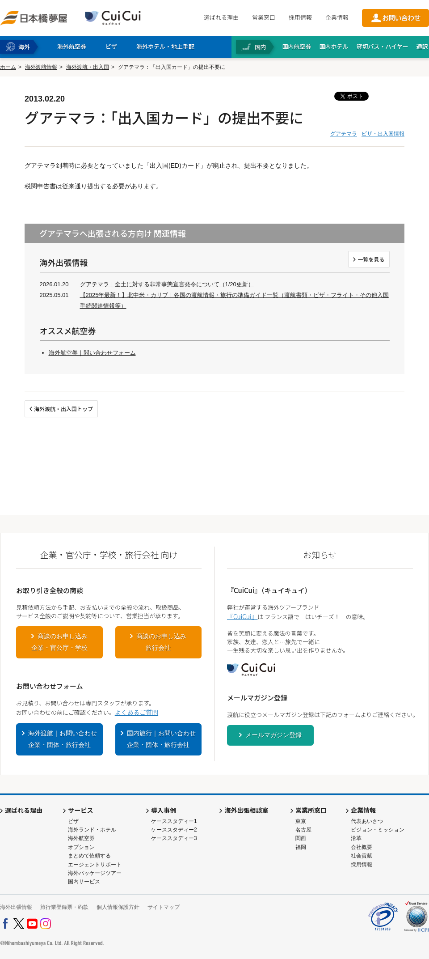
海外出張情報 (16, 907)
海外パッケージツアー (95, 873)
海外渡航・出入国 (87, 67)
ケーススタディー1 (174, 821)
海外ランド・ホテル (92, 830)
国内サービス (84, 881)
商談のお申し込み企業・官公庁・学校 (59, 641)
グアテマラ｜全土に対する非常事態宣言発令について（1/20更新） (167, 284)
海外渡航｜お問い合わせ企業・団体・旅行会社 (62, 739)
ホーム (8, 67)
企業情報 (337, 17)
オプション (81, 847)
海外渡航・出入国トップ (63, 408)
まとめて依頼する (89, 856)
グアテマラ (343, 134)
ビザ (73, 821)
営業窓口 (263, 17)
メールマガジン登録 (273, 734)
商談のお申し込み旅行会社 (161, 641)
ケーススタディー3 (174, 838)
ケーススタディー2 (174, 830)
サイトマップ (163, 907)
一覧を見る (371, 259)
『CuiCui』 (242, 616)
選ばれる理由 (221, 17)
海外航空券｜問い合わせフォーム (92, 352)
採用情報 (300, 17)
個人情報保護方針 (118, 907)
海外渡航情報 (41, 67)
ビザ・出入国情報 (383, 134)
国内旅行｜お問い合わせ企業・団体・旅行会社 (161, 739)
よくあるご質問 (136, 712)
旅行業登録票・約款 (64, 907)
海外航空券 (81, 838)
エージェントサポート (95, 864)
